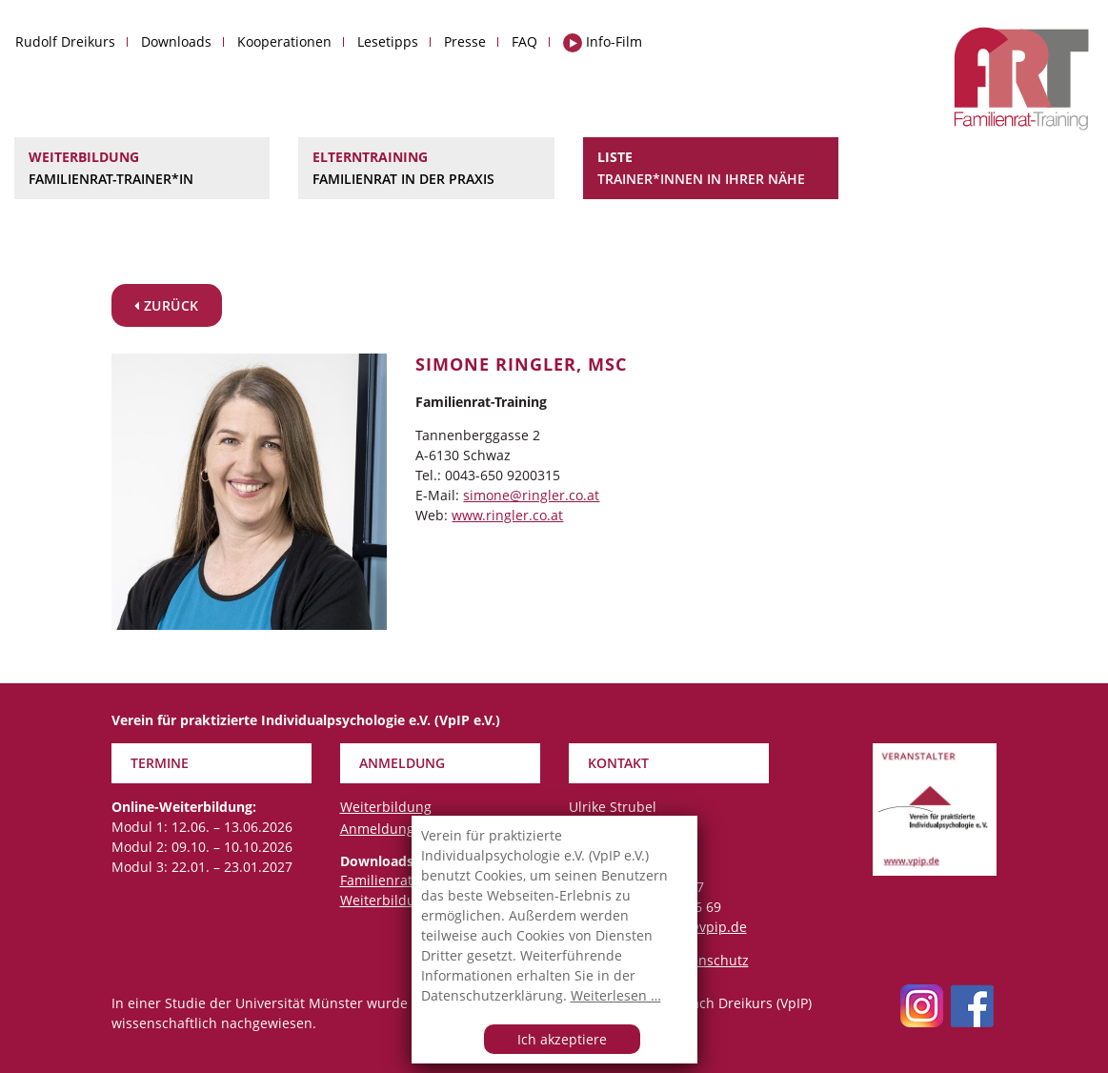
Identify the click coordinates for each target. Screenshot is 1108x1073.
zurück (166, 305)
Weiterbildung (142, 169)
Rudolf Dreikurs (65, 41)
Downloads (176, 41)
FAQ (524, 41)
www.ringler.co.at (507, 515)
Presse (465, 41)
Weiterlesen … (616, 995)
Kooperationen (284, 41)
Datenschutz (709, 960)
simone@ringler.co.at (531, 495)
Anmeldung (377, 829)
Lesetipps (387, 41)
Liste (710, 169)
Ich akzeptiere (562, 1039)
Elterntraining (425, 169)
